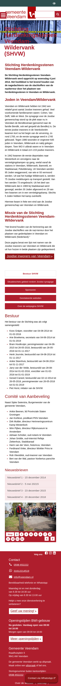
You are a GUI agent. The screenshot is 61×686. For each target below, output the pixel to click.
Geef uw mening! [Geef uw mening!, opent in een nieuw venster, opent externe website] (21, 608)
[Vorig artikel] (47, 537)
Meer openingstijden (23, 635)
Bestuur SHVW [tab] (30, 273)
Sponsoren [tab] (30, 289)
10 (13, 537)
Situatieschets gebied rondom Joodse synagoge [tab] (30, 281)
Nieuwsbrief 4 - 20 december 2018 (24, 495)
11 (18, 537)
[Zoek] (57, 15)
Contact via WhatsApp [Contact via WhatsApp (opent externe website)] (42, 678)
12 (22, 537)
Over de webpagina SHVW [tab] (30, 305)
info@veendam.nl (20, 575)
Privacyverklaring (16, 682)
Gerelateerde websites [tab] (30, 297)
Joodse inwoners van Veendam (26, 256)
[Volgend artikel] (53, 537)
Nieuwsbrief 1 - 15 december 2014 (24, 476)
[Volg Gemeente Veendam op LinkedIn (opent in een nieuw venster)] (54, 551)
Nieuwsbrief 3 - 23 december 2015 (24, 489)
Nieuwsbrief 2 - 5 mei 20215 (21, 483)
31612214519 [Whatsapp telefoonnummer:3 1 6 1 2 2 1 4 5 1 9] (21, 569)
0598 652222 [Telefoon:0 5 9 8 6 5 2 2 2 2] (20, 562)
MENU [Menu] (3, 15)
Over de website (24, 678)
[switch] (54, 3)
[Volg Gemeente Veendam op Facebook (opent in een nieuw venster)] (46, 551)
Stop (11, 532)
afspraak (30, 661)
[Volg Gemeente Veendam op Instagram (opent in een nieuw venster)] (50, 551)
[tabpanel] (30, 388)
